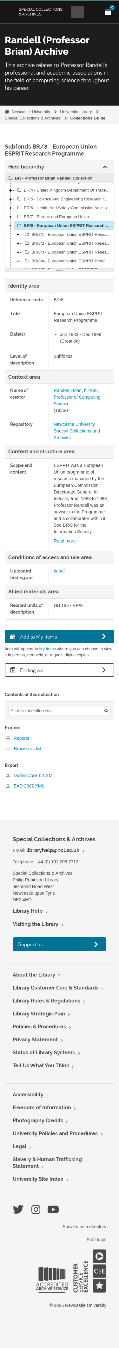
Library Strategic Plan (39, 1014)
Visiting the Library (35, 924)
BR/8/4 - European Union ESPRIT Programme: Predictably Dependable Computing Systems (68, 261)
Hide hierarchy (26, 167)
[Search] (106, 710)
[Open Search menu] (77, 12)
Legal (19, 1146)
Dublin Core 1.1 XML (30, 775)
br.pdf (59, 570)
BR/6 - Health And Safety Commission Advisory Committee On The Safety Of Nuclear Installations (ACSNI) (65, 208)
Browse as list (23, 748)
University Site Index (38, 1179)
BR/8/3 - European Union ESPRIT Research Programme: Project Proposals (68, 252)
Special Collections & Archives (41, 11)
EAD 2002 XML (25, 785)
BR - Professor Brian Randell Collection (50, 178)
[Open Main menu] (92, 12)
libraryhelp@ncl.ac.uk (52, 850)
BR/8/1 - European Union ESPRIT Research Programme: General (68, 234)
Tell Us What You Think (41, 1066)
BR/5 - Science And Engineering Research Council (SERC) (65, 199)
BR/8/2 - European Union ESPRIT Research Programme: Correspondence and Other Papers (68, 243)
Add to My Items (33, 636)
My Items (47, 648)
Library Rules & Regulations (46, 1001)
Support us (30, 944)
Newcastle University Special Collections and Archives (77, 431)
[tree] (59, 221)
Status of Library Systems (44, 1053)
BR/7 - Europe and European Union (52, 217)
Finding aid (26, 670)
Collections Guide (87, 118)
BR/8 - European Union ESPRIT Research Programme (65, 226)
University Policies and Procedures (55, 1133)
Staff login (96, 1239)
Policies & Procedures (39, 1027)
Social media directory (84, 1226)
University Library (76, 111)
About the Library (34, 975)
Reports (17, 738)
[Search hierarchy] (59, 710)
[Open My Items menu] (108, 12)
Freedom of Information (42, 1108)
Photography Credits (38, 1121)
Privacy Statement (35, 1040)
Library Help (28, 911)
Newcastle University (31, 111)
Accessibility (28, 1095)
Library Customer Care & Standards (55, 988)
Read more (65, 540)
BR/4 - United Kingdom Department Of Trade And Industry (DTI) (65, 190)
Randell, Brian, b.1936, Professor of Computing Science (77, 397)
